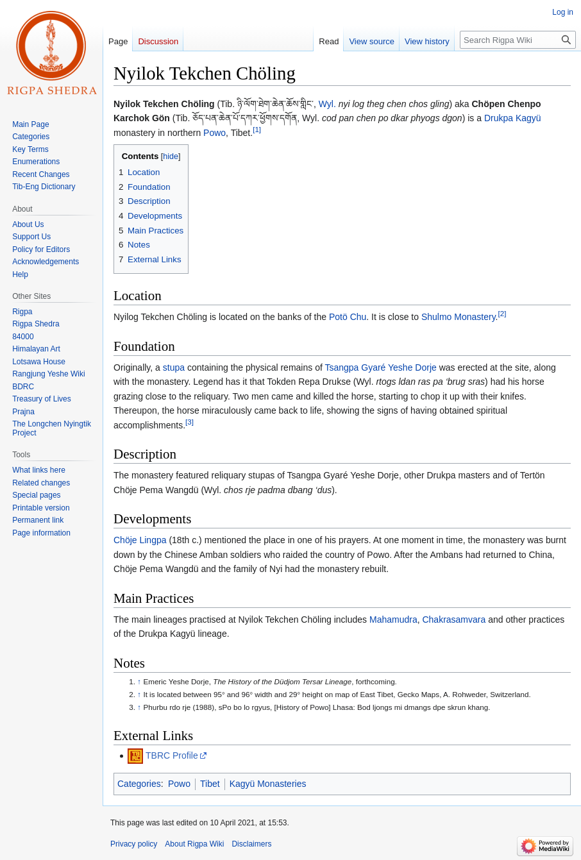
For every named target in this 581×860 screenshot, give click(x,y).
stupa (174, 367)
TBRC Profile (172, 755)
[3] (189, 421)
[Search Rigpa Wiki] (518, 40)
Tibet (210, 784)
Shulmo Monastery (458, 317)
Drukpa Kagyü (512, 118)
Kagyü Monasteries (268, 784)
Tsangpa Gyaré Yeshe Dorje (380, 367)
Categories (139, 784)
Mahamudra (393, 619)
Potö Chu (347, 317)
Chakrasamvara (453, 619)
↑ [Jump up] (139, 681)
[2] (502, 314)
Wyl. (327, 104)
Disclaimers (251, 843)
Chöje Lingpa (140, 540)
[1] (257, 129)
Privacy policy (133, 843)
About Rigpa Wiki (194, 843)
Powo (214, 133)
